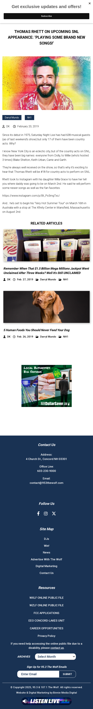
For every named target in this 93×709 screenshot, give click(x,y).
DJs (46, 538)
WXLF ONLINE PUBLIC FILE (46, 597)
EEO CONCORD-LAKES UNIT (46, 620)
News (46, 552)
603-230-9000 (46, 471)
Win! (46, 545)
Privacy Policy (46, 636)
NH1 (29, 117)
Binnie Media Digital (65, 692)
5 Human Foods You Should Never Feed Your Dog (36, 330)
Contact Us (47, 573)
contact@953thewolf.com (46, 482)
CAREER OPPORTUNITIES (46, 628)
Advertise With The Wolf (46, 559)
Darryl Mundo (12, 117)
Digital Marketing (46, 566)
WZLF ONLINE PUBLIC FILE (46, 605)
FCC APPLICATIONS (46, 613)
